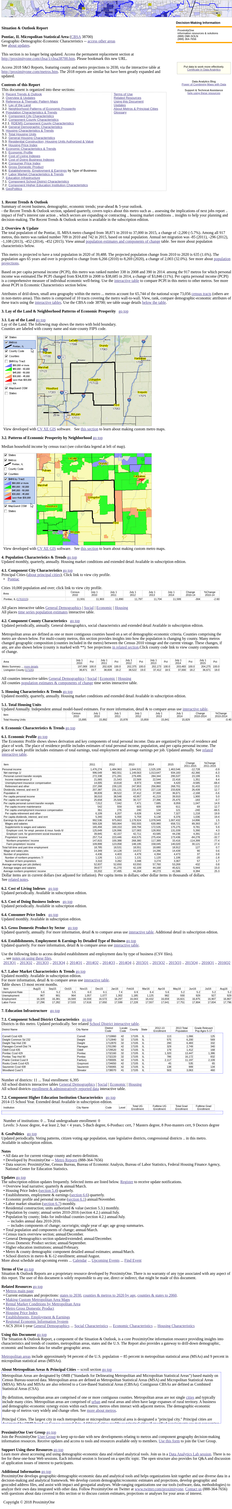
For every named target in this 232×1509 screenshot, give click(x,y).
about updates (18, 45)
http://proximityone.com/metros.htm (29, 72)
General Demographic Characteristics (35, 127)
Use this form (169, 1441)
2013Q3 (42, 963)
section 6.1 (76, 1199)
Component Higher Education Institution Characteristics (48, 185)
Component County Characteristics (33, 119)
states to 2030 (70, 1295)
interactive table (126, 281)
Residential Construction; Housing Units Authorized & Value (51, 141)
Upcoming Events (106, 1260)
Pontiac (13, 579)
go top (123, 311)
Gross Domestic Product (25, 167)
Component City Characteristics (31, 116)
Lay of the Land (19, 105)
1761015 (22, 599)
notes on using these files (31, 958)
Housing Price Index (22, 145)
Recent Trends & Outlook (24, 94)
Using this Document (129, 101)
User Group (47, 1437)
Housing (121, 608)
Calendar (80, 1260)
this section (89, 429)
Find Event (133, 1260)
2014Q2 (92, 963)
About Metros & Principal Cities (136, 109)
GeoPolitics (14, 189)
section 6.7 (51, 1204)
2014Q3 (109, 963)
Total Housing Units (22, 134)
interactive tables (48, 302)
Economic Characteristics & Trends (31, 149)
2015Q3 (175, 963)
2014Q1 (76, 963)
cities (190, 1397)
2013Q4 (59, 963)
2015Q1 (142, 963)
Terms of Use (123, 94)
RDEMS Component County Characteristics (42, 123)
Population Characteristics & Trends (31, 112)
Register (126, 1182)
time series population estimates (43, 612)
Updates (120, 105)
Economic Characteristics (133, 1326)
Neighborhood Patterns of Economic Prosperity (42, 109)
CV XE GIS (46, 429)
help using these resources (203, 93)
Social (89, 608)
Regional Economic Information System (37, 1321)
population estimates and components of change (123, 241)
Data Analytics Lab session (190, 1454)
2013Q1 (9, 963)
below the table (154, 302)
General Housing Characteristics (31, 138)
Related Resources (127, 98)
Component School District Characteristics (38, 181)
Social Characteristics (91, 1326)
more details (31, 666)
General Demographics (63, 608)
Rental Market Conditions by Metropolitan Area (43, 1304)
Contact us (193, 1489)
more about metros (101, 1410)
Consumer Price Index (24, 163)
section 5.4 (48, 1190)
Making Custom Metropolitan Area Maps (38, 1300)
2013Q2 (26, 963)
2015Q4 (191, 963)
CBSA (76, 37)
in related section (125, 647)
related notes (18, 879)
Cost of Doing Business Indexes (31, 159)
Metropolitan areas (16, 1356)
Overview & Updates (20, 98)
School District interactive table (114, 1024)
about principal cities (44, 575)
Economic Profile (20, 152)
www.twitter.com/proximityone (159, 1489)
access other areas (101, 41)
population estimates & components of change (57, 683)
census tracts (201, 294)
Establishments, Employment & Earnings (37, 170)
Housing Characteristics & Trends (30, 130)
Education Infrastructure (23, 178)
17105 (29, 669)
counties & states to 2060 (157, 1295)
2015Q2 (158, 963)
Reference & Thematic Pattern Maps (32, 101)
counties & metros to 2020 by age (109, 1295)
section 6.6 (79, 1195)
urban (95, 1402)
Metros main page (20, 1291)
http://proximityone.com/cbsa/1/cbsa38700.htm (38, 58)
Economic (104, 608)
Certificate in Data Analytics (204, 69)
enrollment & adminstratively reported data (65, 1089)
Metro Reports (66, 1160)
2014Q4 (125, 963)
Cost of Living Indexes (24, 156)
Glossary (120, 112)
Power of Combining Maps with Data (204, 84)
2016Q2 (224, 963)
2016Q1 (207, 963)
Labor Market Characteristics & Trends (36, 174)
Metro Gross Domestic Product (30, 1308)
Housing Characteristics (176, 1326)
